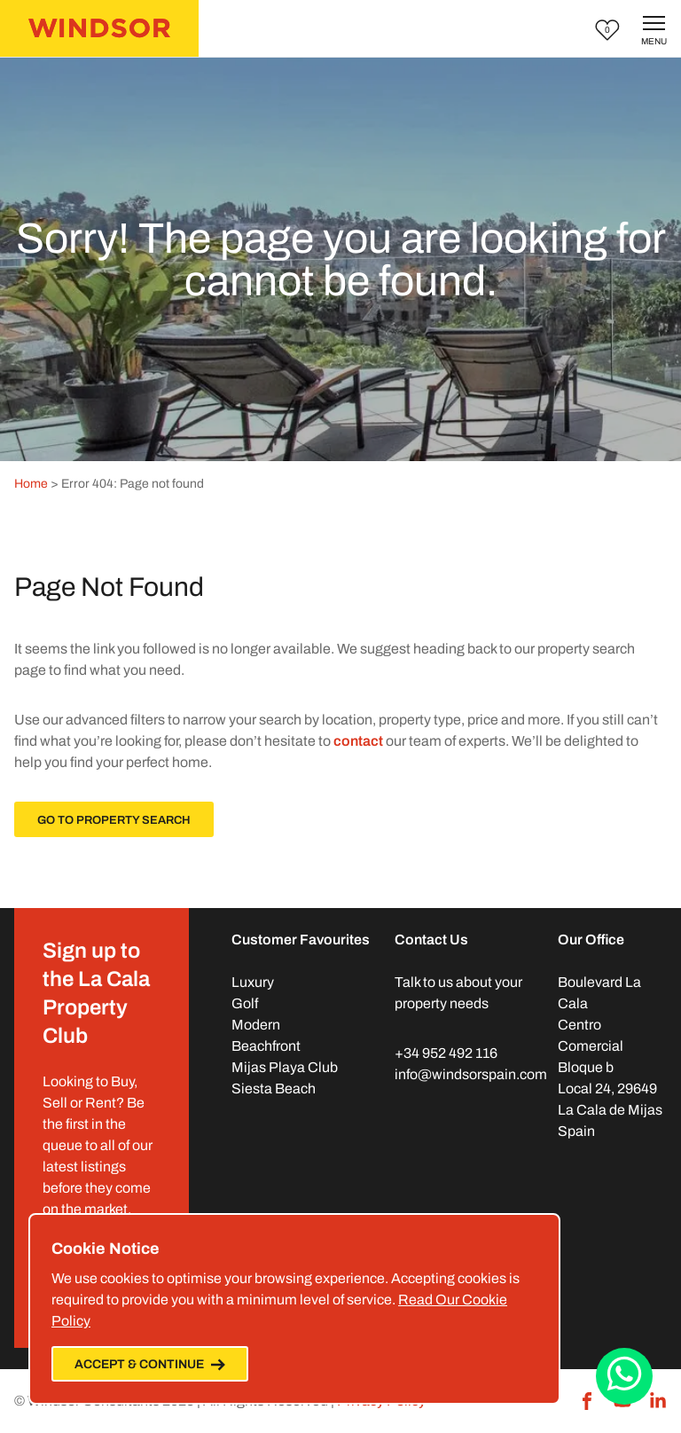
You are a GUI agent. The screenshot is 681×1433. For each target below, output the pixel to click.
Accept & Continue (149, 1365)
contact (358, 740)
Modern (255, 1024)
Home (31, 483)
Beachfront (266, 1045)
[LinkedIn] (658, 1401)
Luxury (252, 982)
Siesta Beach (273, 1088)
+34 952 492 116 (446, 1053)
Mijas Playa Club (284, 1067)
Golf (244, 1003)
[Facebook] (587, 1401)
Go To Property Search (114, 820)
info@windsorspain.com (471, 1074)
